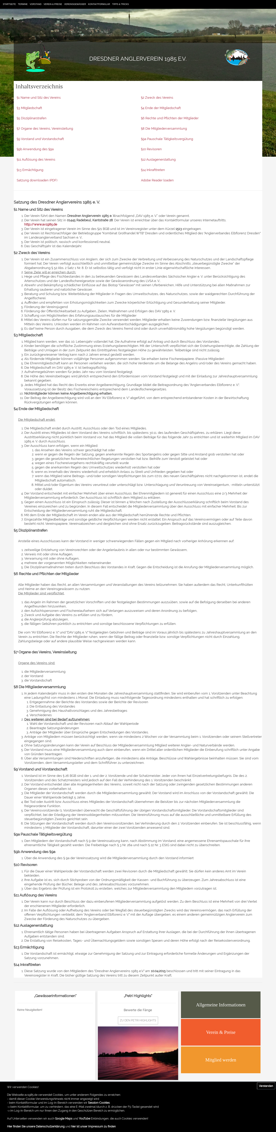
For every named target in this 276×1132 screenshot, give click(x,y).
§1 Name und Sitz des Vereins (39, 97)
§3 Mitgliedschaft (29, 108)
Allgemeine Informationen (221, 1004)
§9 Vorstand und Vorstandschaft (40, 139)
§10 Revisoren (151, 149)
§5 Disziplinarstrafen (31, 118)
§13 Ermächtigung (30, 170)
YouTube (84, 1118)
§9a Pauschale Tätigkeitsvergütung (167, 139)
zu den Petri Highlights (138, 1020)
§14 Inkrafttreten (153, 170)
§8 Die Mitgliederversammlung (164, 128)
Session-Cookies (99, 1102)
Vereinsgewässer (75, 4)
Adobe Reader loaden (157, 180)
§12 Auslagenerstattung (158, 159)
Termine (23, 4)
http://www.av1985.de (40, 224)
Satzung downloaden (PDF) (37, 180)
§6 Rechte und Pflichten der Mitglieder (170, 118)
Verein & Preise (53, 4)
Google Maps (63, 1118)
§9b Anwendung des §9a (35, 149)
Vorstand (36, 4)
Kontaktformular (99, 4)
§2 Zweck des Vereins (157, 97)
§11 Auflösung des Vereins (36, 159)
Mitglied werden (220, 1060)
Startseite (9, 4)
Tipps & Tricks (120, 4)
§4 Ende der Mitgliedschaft (161, 108)
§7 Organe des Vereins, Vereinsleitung (45, 128)
